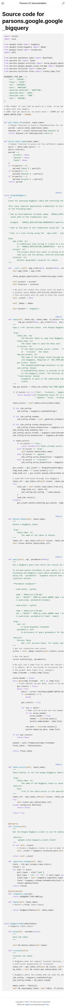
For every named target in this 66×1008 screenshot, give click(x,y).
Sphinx (27, 1005)
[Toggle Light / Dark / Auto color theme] (63, 3)
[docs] (58, 193)
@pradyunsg (39, 1005)
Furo (47, 1005)
